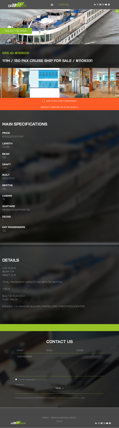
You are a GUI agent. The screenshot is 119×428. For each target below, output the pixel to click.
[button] (52, 5)
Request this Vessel (16, 31)
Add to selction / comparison (61, 101)
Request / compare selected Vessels (59, 107)
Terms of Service (74, 398)
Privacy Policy (41, 379)
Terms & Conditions (59, 417)
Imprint (45, 417)
